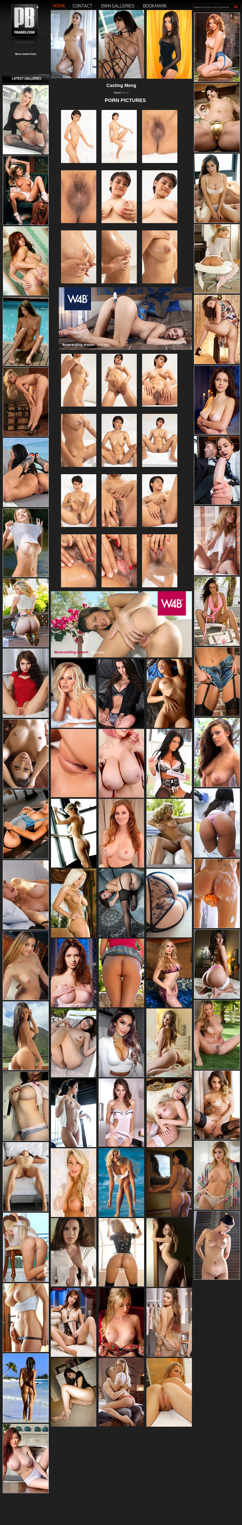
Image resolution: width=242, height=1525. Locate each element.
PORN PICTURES (125, 100)
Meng (125, 92)
